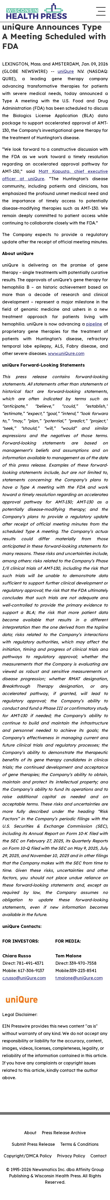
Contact (98, 1155)
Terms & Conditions (79, 1144)
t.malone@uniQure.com (79, 978)
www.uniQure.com (66, 353)
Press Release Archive (64, 1132)
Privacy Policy (71, 1155)
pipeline (94, 324)
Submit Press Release (33, 1144)
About (30, 1132)
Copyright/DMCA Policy (28, 1155)
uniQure (66, 71)
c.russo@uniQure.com (24, 978)
